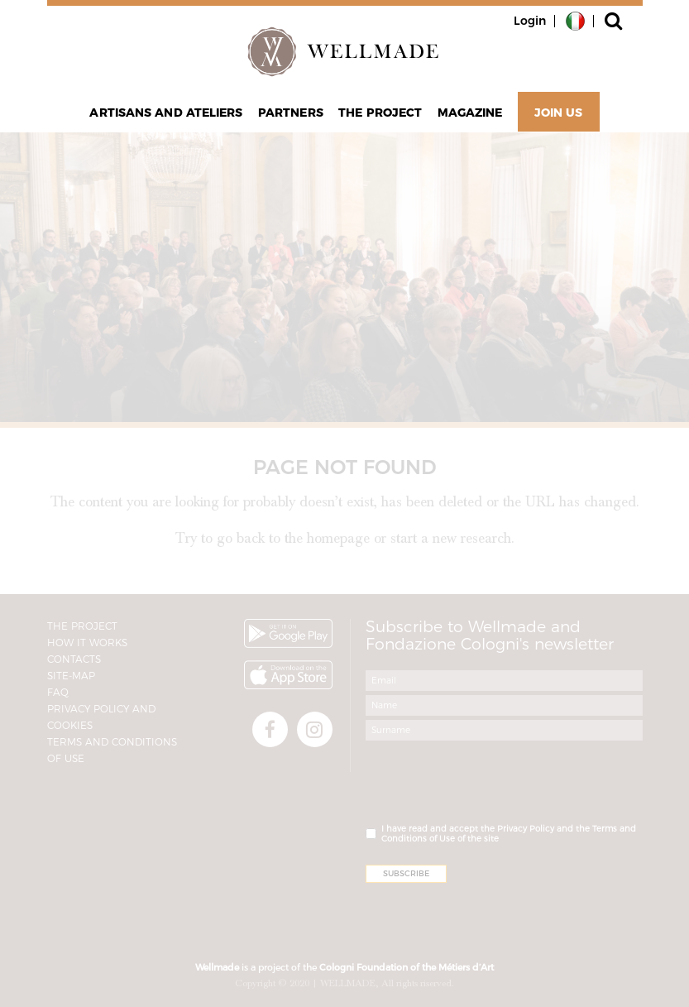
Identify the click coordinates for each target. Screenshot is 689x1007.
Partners (290, 112)
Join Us (558, 112)
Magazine (470, 112)
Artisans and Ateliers (165, 112)
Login (530, 20)
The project (380, 112)
